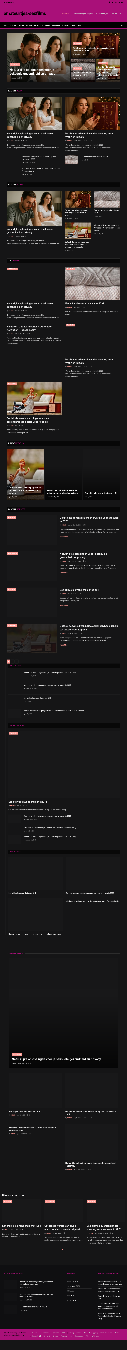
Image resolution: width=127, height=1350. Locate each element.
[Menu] (5, 25)
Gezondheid (15, 64)
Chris (10, 141)
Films (117, 1342)
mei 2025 (70, 1300)
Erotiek (13, 25)
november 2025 (73, 1291)
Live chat (56, 25)
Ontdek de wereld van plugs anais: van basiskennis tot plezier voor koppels (108, 71)
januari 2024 (71, 1310)
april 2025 (70, 1305)
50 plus (34, 1342)
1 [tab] (62, 1259)
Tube (79, 25)
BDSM (21, 25)
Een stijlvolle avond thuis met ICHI (82, 73)
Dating (29, 25)
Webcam (95, 1346)
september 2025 (73, 1296)
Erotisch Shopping (42, 25)
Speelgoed (103, 62)
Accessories (44, 1342)
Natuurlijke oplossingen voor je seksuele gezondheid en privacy (98, 13)
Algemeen (77, 43)
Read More (64, 537)
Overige (55, 1346)
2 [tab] (65, 1259)
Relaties (65, 25)
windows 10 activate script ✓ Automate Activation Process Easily (42, 169)
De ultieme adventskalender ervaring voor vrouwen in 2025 (93, 49)
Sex (73, 25)
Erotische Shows (106, 1342)
